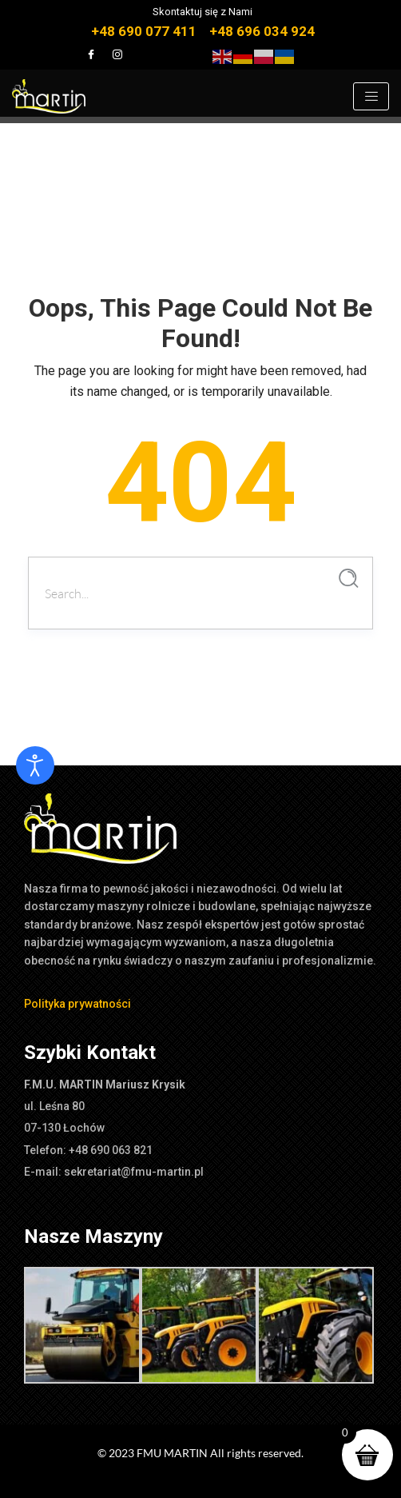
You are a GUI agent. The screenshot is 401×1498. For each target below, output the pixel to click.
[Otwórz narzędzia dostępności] (35, 765)
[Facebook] (91, 54)
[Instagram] (117, 54)
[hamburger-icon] (371, 96)
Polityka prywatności (77, 1003)
